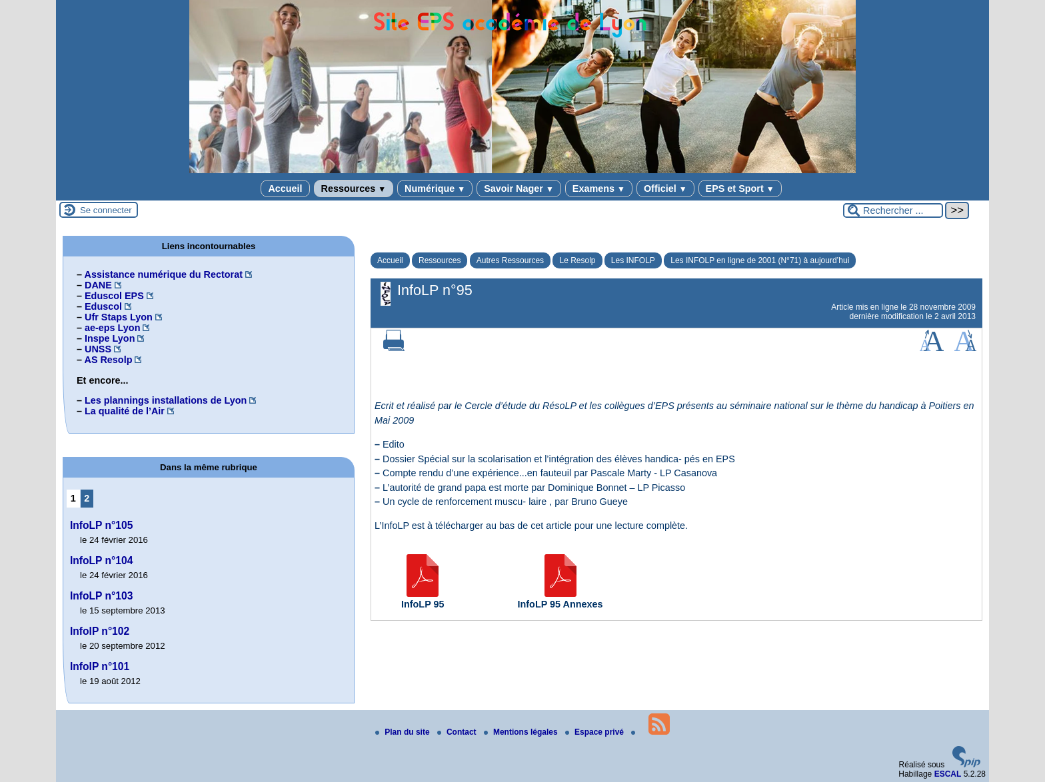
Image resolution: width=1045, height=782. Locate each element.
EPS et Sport (740, 188)
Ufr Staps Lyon (119, 317)
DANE (98, 285)
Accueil (285, 188)
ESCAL (948, 774)
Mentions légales (522, 732)
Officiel (665, 188)
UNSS (98, 349)
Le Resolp (577, 260)
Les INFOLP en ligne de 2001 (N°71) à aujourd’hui (759, 260)
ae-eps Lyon (112, 327)
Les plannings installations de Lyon (166, 400)
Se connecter (106, 210)
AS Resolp (108, 359)
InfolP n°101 (99, 666)
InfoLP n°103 (101, 595)
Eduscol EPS (114, 295)
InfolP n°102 (99, 631)
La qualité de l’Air (125, 411)
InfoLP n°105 (101, 525)
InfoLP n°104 (101, 560)
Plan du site (403, 732)
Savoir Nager (519, 188)
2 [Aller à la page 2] (86, 498)
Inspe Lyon (110, 338)
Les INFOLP (633, 260)
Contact (458, 732)
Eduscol (103, 306)
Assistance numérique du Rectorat (163, 274)
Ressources (353, 188)
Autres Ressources (510, 260)
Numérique (435, 188)
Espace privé (595, 732)
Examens (598, 188)
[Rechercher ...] (893, 210)
